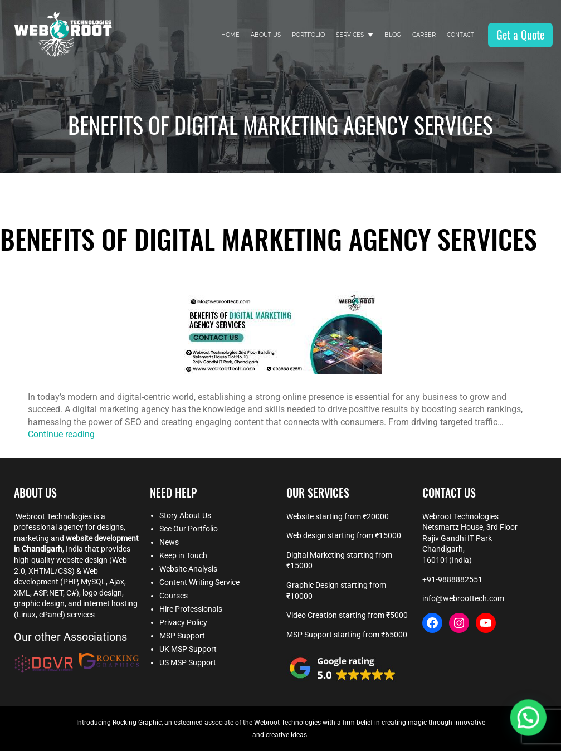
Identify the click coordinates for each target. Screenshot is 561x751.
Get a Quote (520, 34)
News (169, 542)
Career (424, 34)
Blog (392, 34)
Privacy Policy (183, 622)
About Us (266, 34)
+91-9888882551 (452, 579)
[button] (533, 731)
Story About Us (185, 515)
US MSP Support (187, 662)
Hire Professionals (190, 609)
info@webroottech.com (463, 598)
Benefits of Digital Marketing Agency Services (268, 240)
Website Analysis (188, 569)
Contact (460, 34)
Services (350, 34)
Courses (173, 595)
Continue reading (61, 434)
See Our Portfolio (188, 529)
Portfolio (308, 34)
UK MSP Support (188, 649)
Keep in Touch (183, 555)
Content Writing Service (199, 582)
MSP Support (182, 636)
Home (230, 34)
